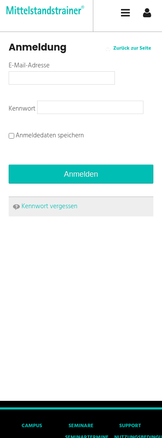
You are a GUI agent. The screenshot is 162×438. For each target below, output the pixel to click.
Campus (32, 426)
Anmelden (81, 174)
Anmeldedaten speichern (46, 135)
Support (130, 426)
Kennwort (23, 109)
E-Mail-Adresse (29, 65)
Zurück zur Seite (132, 48)
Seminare (81, 426)
